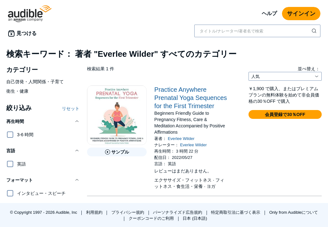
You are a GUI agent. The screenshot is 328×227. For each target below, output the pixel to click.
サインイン (301, 13)
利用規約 (95, 212)
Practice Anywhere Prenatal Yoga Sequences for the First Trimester (190, 97)
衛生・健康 (17, 91)
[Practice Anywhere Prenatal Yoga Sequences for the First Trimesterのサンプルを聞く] (117, 152)
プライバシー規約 (128, 212)
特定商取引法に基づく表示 (236, 212)
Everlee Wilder (181, 138)
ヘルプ (269, 13)
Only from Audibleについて (293, 212)
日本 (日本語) (195, 218)
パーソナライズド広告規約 (178, 212)
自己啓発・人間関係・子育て (35, 81)
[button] (42, 121)
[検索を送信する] (314, 31)
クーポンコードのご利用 (152, 218)
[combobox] (257, 31)
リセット (70, 108)
